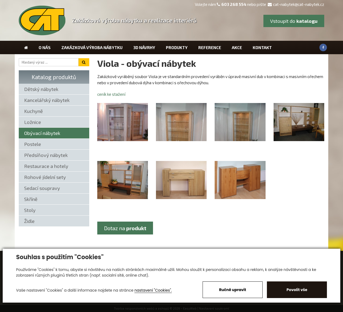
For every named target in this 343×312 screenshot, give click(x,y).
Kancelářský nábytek (47, 100)
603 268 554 (233, 4)
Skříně (31, 199)
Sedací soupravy (42, 188)
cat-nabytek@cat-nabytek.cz (296, 4)
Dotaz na (125, 228)
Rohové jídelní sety (45, 177)
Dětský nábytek (41, 89)
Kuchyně (33, 111)
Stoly (30, 210)
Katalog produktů (54, 77)
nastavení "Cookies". (153, 290)
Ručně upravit (232, 289)
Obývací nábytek (42, 133)
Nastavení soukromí (214, 308)
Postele (32, 144)
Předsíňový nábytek (46, 155)
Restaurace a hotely (46, 166)
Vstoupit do (294, 21)
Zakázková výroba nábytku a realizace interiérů (134, 20)
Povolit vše (296, 289)
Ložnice (32, 122)
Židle (29, 221)
